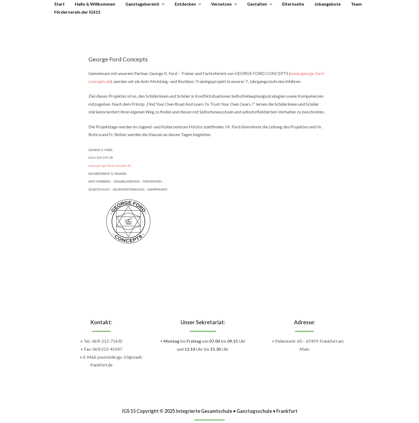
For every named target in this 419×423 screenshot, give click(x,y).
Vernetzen (217, 4)
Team (342, 3)
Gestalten (250, 4)
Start (58, 3)
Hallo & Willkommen (92, 3)
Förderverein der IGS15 (76, 11)
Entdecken (182, 4)
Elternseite (283, 3)
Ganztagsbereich (141, 4)
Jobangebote (315, 3)
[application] (158, 4)
